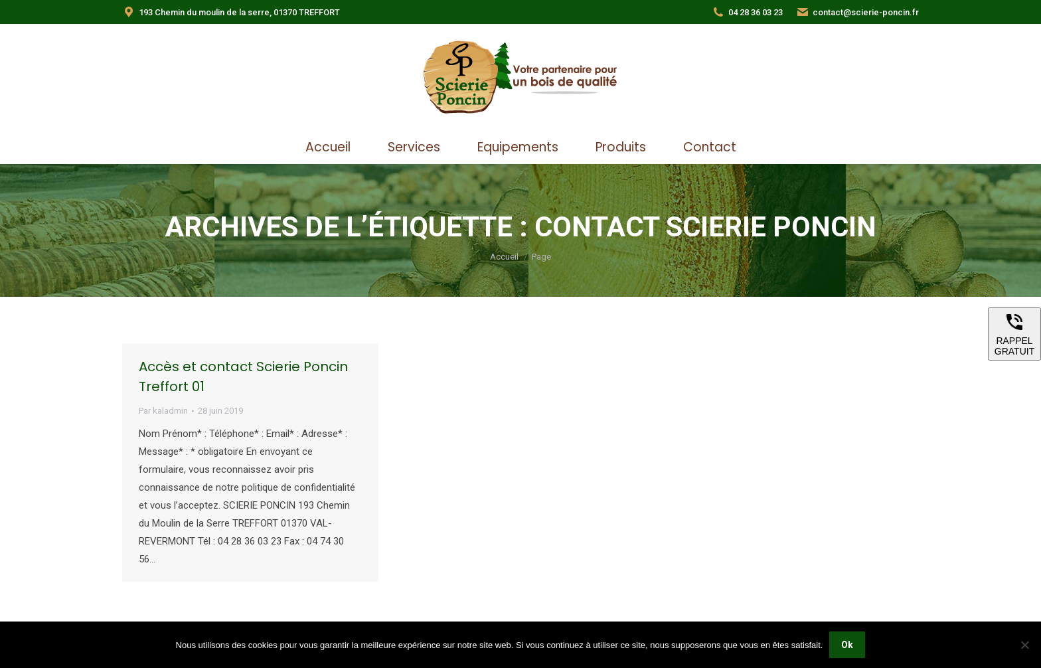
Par (163, 411)
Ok (847, 644)
